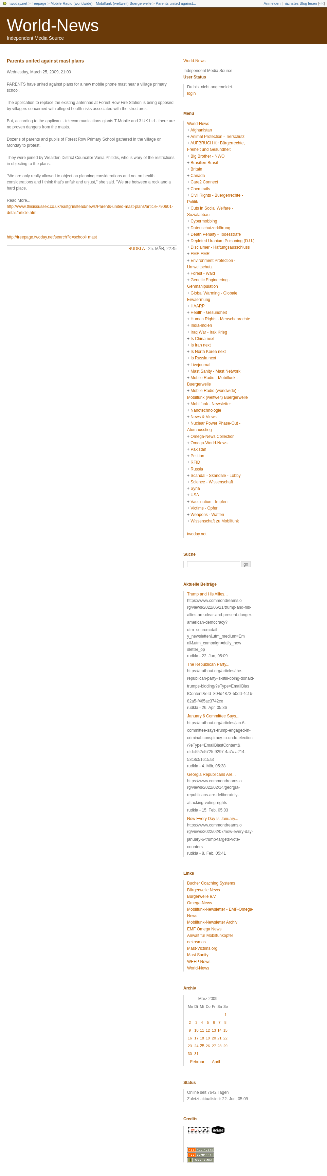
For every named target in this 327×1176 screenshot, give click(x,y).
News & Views (203, 416)
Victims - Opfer (203, 508)
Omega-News (199, 903)
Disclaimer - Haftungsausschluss (220, 247)
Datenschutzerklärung (210, 228)
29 (225, 1046)
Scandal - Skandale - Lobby (215, 475)
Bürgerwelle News (203, 890)
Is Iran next (200, 345)
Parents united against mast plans (45, 61)
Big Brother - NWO (207, 156)
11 (202, 1030)
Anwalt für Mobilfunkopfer (210, 935)
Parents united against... (176, 3)
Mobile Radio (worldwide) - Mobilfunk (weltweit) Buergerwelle (101, 3)
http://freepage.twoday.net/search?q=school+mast (52, 237)
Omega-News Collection (212, 436)
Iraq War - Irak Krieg (208, 332)
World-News (53, 25)
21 (219, 1038)
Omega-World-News (208, 443)
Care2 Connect (204, 182)
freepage (39, 3)
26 (208, 1046)
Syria (195, 488)
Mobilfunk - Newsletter (210, 404)
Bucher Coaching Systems (211, 883)
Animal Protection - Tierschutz (217, 136)
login (191, 93)
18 (202, 1038)
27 (214, 1046)
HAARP (197, 306)
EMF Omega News (204, 929)
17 (196, 1038)
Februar (197, 1061)
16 (190, 1038)
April (216, 1061)
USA (194, 495)
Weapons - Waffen (207, 514)
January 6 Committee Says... (213, 716)
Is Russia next (203, 358)
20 (214, 1038)
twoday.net (18, 3)
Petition (197, 455)
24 (196, 1046)
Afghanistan (201, 130)
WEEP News (198, 961)
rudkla (136, 248)
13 (214, 1030)
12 (208, 1030)
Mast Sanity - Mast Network (215, 371)
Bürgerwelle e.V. (202, 896)
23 (190, 1046)
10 (196, 1030)
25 (202, 1046)
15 (225, 1030)
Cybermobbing (203, 221)
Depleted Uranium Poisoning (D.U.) (222, 240)
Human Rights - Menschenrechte (220, 319)
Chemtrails (200, 188)
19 (208, 1038)
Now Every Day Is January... (212, 818)
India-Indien (201, 325)
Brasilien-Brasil (204, 162)
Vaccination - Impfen (209, 501)
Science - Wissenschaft (211, 482)
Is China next (202, 338)
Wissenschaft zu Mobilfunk (214, 521)
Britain (196, 169)
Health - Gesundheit (208, 312)
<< (321, 3)
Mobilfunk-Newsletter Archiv (212, 922)
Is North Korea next (207, 351)
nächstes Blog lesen (300, 3)
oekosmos (196, 942)
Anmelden (272, 3)
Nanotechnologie (205, 410)
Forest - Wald (202, 273)
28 (219, 1046)
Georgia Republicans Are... (211, 774)
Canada (197, 175)
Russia (196, 469)
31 (196, 1054)
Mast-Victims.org (202, 948)
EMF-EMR (200, 253)
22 (225, 1038)
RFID (195, 462)
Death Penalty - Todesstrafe (215, 234)
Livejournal (200, 364)
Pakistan (198, 449)
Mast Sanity (197, 954)
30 (190, 1054)
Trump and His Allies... (207, 594)
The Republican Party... (208, 664)
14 (219, 1030)
